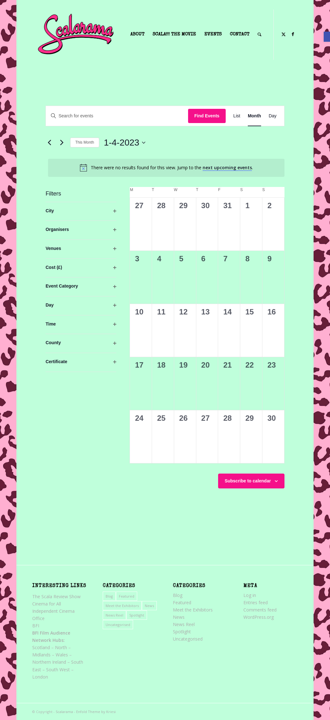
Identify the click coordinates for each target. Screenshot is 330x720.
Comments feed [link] (260, 610)
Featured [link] (126, 596)
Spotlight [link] (136, 615)
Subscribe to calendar (248, 480)
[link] (327, 37)
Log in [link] (249, 595)
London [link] (40, 677)
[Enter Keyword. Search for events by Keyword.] (117, 116)
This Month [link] (84, 142)
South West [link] (58, 670)
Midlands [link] (41, 655)
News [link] (149, 605)
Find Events (206, 115)
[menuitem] (137, 34)
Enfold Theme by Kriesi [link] (96, 711)
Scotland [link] (41, 647)
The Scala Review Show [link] (56, 596)
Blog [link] (109, 596)
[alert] (166, 168)
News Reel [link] (114, 615)
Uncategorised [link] (118, 624)
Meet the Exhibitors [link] (122, 605)
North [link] (61, 647)
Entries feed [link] (255, 602)
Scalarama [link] (64, 711)
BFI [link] (35, 626)
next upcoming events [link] (227, 167)
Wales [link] (62, 655)
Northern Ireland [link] (49, 662)
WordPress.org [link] (258, 617)
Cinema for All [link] (46, 604)
